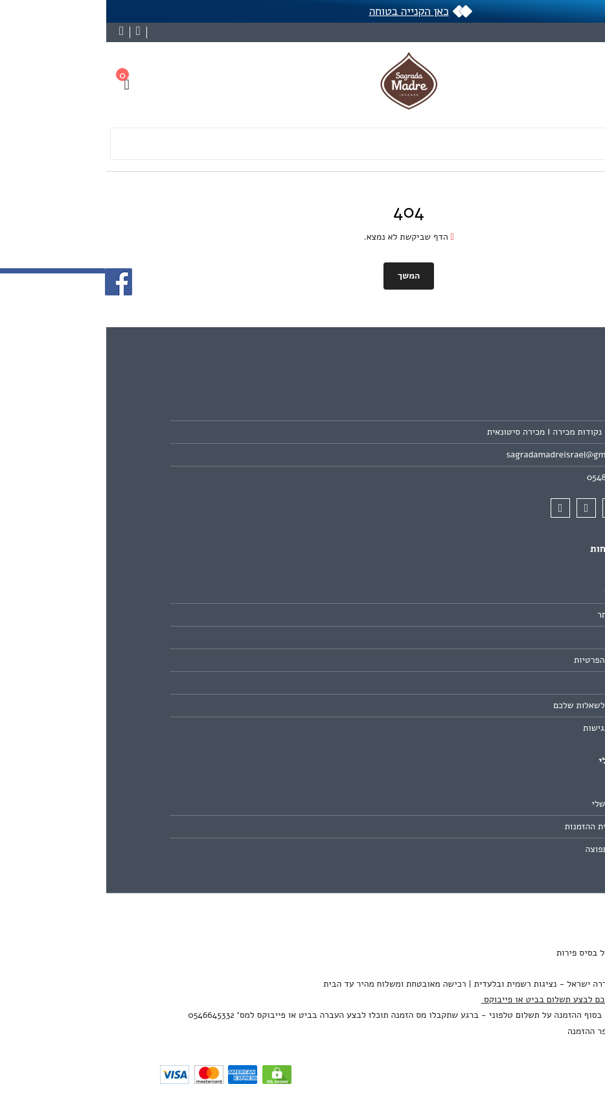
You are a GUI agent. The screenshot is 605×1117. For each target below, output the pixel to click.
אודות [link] (518, 409)
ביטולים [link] (514, 682)
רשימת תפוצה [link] (504, 849)
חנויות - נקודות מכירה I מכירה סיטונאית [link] (455, 432)
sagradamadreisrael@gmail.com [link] (464, 454)
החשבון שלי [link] (507, 804)
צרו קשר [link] (513, 592)
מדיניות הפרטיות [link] (498, 660)
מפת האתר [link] (510, 614)
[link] (576, 1036)
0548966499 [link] (505, 477)
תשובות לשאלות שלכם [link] (488, 705)
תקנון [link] (519, 637)
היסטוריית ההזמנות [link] (494, 826)
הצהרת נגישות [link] (503, 728)
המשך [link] (302, 276)
